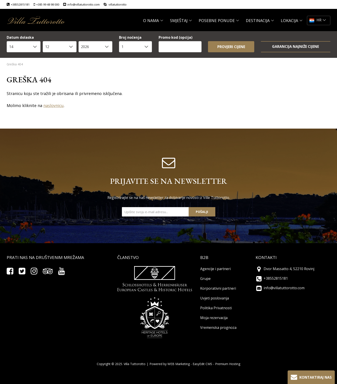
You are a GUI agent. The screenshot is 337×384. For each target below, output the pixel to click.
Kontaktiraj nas (310, 377)
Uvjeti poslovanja (214, 298)
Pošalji (202, 212)
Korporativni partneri (218, 288)
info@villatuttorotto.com (81, 4)
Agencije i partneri (215, 268)
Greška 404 (15, 64)
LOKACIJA (292, 20)
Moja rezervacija (214, 317)
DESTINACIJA (260, 20)
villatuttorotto (115, 4)
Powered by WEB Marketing (169, 364)
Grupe (205, 278)
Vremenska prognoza (218, 327)
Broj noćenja (130, 38)
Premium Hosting (227, 364)
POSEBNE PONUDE (219, 20)
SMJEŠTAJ (181, 20)
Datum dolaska (20, 38)
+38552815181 (18, 4)
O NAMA (153, 20)
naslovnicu (53, 105)
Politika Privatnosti (216, 307)
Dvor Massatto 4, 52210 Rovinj (285, 268)
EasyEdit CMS (202, 364)
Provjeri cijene (231, 46)
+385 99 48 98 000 (46, 4)
